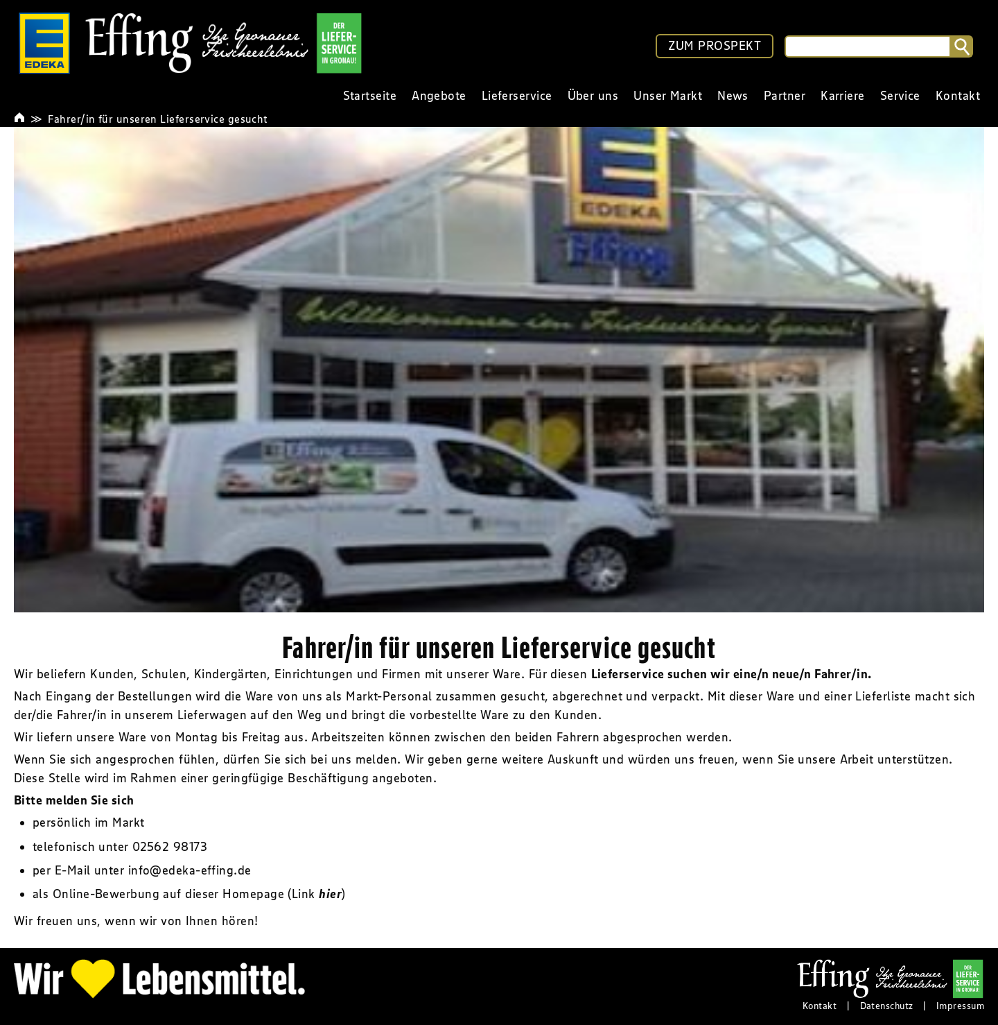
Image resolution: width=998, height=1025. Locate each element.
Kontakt (820, 1005)
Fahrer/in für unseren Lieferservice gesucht (158, 119)
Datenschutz (886, 1005)
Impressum (960, 1005)
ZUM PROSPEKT (714, 45)
